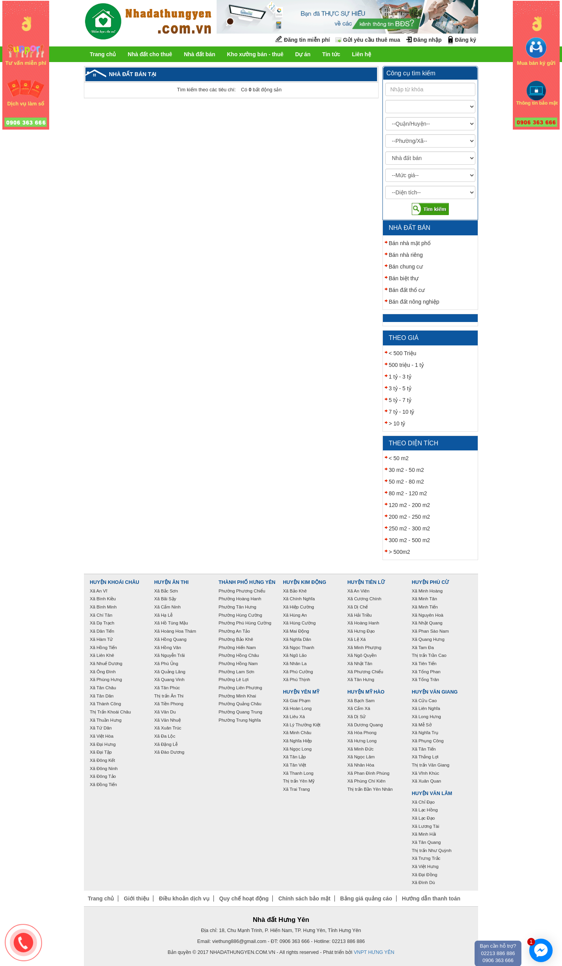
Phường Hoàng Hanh (240, 598)
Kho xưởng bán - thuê (255, 54)
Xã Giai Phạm (296, 700)
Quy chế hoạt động (244, 898)
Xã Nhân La (295, 663)
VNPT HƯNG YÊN (374, 952)
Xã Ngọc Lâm (361, 756)
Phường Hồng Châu (239, 655)
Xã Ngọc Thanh (298, 647)
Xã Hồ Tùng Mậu (171, 623)
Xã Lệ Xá (356, 639)
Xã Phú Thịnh (296, 679)
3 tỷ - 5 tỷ (400, 388)
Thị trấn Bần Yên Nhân (370, 789)
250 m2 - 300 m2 (409, 528)
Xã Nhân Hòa (360, 765)
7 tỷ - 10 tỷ (401, 412)
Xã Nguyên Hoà (427, 615)
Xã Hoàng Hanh (363, 623)
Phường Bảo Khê (236, 639)
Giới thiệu (136, 898)
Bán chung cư (406, 266)
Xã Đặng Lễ (166, 744)
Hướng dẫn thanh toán (431, 898)
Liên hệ (361, 54)
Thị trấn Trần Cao (429, 655)
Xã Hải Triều (359, 615)
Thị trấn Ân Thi (168, 696)
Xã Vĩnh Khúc (425, 773)
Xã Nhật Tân (359, 663)
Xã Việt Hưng (425, 866)
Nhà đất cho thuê (150, 54)
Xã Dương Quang (365, 724)
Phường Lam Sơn (236, 671)
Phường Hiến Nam (237, 647)
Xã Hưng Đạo (361, 631)
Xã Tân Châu (103, 687)
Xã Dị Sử (356, 716)
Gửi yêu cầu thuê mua (371, 40)
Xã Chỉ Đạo (423, 802)
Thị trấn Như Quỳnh (432, 850)
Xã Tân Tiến (424, 749)
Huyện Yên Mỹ (301, 692)
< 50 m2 (399, 458)
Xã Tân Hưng (360, 679)
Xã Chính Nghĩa (299, 598)
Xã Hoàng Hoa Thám (175, 631)
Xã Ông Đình (103, 671)
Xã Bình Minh (103, 607)
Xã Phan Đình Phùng (368, 773)
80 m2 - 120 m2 (408, 493)
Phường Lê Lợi (234, 679)
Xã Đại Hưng (103, 744)
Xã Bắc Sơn (166, 591)
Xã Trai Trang (296, 789)
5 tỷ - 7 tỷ (400, 400)
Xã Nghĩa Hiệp (297, 740)
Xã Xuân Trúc (167, 728)
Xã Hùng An (295, 615)
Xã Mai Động (296, 631)
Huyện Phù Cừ (430, 582)
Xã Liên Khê (102, 655)
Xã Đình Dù (423, 882)
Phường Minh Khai (237, 696)
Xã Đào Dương (169, 752)
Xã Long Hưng (426, 716)
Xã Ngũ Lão (295, 655)
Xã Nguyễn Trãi (169, 655)
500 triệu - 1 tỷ (406, 365)
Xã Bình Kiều (103, 598)
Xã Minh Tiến (425, 607)
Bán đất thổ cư (407, 290)
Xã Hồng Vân (167, 647)
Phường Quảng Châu (240, 703)
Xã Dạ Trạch (102, 623)
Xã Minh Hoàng (427, 591)
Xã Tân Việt (294, 765)
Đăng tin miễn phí (307, 40)
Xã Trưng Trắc (426, 858)
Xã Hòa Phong (362, 732)
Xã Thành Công (105, 703)
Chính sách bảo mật (304, 898)
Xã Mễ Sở (422, 724)
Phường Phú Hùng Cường (245, 623)
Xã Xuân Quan (426, 781)
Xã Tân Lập (294, 756)
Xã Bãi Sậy (165, 598)
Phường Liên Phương (240, 687)
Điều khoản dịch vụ (184, 898)
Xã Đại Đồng (424, 874)
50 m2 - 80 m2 (406, 482)
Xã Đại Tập (101, 752)
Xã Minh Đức (360, 749)
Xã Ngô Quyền (362, 655)
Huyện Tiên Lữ (366, 582)
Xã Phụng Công (428, 740)
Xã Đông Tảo (103, 776)
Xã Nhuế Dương (106, 663)
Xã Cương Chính (364, 598)
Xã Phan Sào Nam (430, 631)
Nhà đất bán (199, 54)
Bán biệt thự (403, 278)
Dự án (302, 54)
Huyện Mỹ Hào (365, 692)
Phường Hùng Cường (240, 615)
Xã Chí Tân (101, 615)
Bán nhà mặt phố (409, 243)
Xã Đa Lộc (164, 736)
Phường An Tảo (234, 631)
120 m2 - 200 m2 (409, 505)
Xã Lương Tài (425, 826)
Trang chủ (103, 54)
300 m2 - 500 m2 (409, 540)
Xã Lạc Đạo (423, 818)
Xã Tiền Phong (168, 703)
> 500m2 (399, 552)
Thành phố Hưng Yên (247, 582)
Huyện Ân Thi (171, 582)
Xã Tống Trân (425, 679)
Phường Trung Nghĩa (240, 720)
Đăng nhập (427, 40)
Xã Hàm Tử (101, 639)
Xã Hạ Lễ (163, 615)
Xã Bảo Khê (295, 591)
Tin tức (331, 54)
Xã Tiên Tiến (424, 663)
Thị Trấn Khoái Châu (110, 712)
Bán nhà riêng (406, 255)
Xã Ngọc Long (297, 749)
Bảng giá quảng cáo (366, 898)
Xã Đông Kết (102, 760)
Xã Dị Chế (357, 607)
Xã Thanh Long (298, 773)
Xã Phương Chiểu (365, 671)
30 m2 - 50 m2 (406, 470)
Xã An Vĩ (98, 591)
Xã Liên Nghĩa (426, 708)
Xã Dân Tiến (102, 631)
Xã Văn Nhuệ (167, 720)
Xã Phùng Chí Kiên (366, 781)
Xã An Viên (358, 591)
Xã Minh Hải (424, 834)
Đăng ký (465, 40)
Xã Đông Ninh (103, 768)
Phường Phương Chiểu (242, 591)
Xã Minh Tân (424, 598)
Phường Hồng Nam (238, 663)
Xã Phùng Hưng (106, 679)
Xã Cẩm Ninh (167, 607)
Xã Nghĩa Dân (297, 639)
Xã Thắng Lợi (425, 756)
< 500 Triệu (402, 353)
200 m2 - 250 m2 (409, 517)
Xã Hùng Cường (299, 623)
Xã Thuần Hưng (105, 720)
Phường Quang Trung (240, 712)
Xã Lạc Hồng (425, 810)
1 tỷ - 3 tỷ (400, 377)
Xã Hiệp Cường (298, 607)
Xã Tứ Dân (101, 728)
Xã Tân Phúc (167, 687)
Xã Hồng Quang (170, 639)
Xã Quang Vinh (169, 679)
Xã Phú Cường (298, 671)
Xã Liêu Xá (294, 716)
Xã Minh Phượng (364, 647)
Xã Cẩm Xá (358, 708)
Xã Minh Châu (297, 732)
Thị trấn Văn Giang (430, 765)
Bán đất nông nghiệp (414, 302)
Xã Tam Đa (423, 647)
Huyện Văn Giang (435, 692)
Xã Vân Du (165, 712)
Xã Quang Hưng (428, 639)
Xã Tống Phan (426, 671)
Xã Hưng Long (362, 740)
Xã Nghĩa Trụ (425, 732)
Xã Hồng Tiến (103, 647)
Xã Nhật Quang (427, 623)
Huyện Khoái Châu (114, 582)
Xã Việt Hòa (102, 736)
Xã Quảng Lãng (169, 671)
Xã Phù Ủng (166, 663)
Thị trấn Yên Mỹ (299, 781)
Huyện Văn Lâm (432, 793)
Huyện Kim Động (304, 582)
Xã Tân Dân (102, 696)
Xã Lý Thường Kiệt (301, 724)
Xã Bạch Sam (361, 700)
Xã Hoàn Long (297, 708)
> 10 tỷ (397, 423)
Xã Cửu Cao (424, 700)
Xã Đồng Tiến (103, 784)
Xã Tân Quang (426, 842)
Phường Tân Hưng (237, 607)
